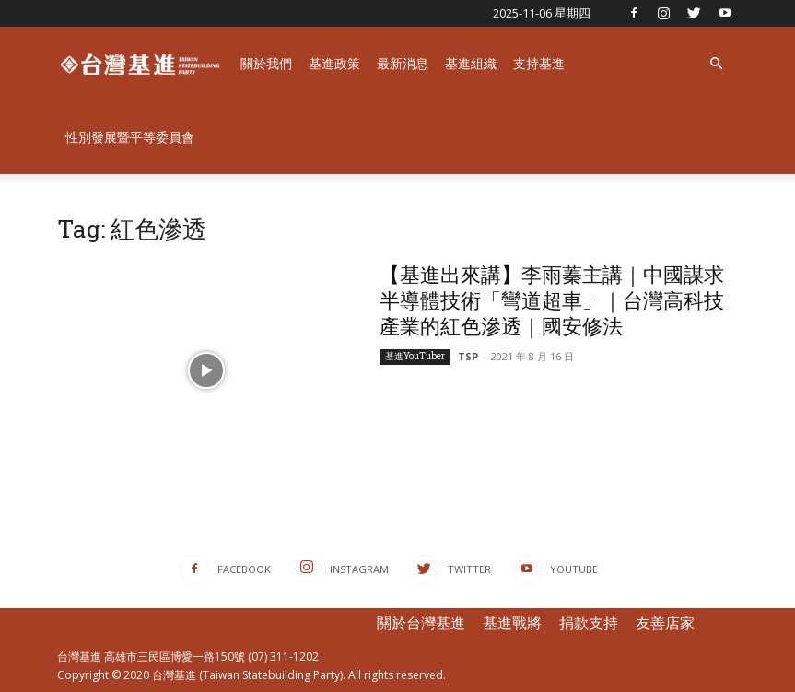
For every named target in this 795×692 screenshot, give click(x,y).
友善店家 (665, 623)
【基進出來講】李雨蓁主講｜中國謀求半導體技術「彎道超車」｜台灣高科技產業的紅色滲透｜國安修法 (552, 300)
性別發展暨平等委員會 (129, 137)
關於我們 (266, 63)
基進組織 (471, 63)
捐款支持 (588, 623)
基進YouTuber (415, 356)
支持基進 (539, 63)
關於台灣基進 (421, 623)
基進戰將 (512, 623)
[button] (717, 64)
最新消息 (402, 63)
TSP (468, 356)
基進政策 (334, 63)
